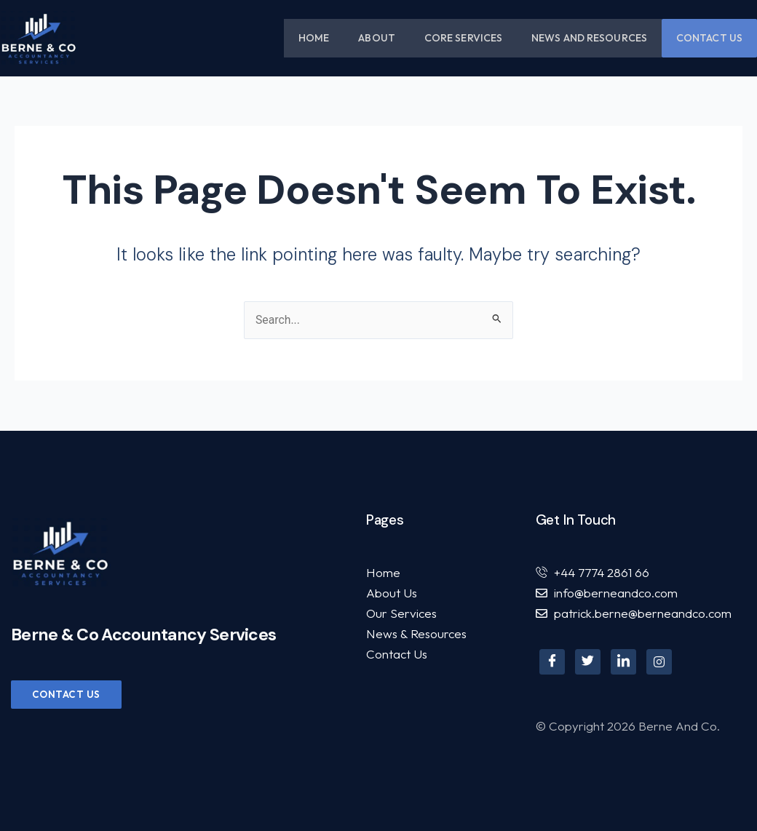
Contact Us (709, 37)
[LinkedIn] (623, 662)
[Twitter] (588, 662)
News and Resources (589, 37)
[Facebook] (552, 662)
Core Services (463, 37)
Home (313, 37)
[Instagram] (659, 662)
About (376, 37)
